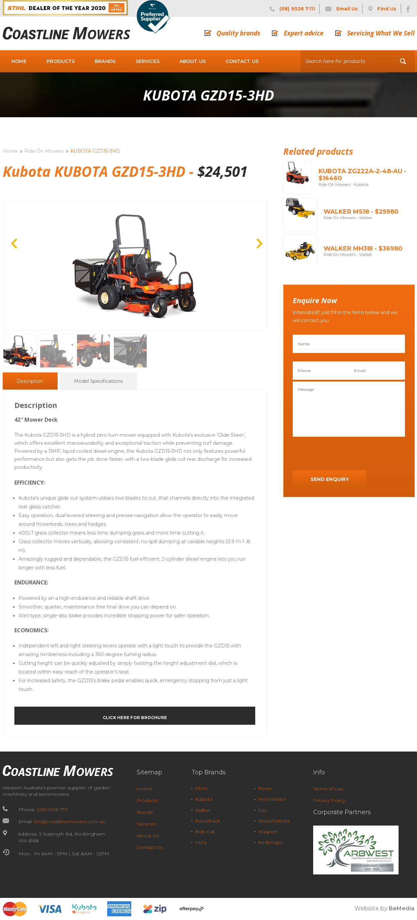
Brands (105, 61)
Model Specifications (98, 381)
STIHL (202, 788)
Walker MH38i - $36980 (363, 248)
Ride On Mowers (44, 151)
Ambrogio (270, 842)
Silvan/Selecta (273, 821)
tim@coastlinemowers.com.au (70, 822)
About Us (193, 61)
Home (19, 61)
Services (147, 61)
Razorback (207, 821)
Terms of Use (328, 789)
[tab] (30, 381)
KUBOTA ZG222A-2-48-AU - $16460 (362, 174)
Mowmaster (272, 799)
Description (29, 381)
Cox (262, 810)
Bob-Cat (205, 832)
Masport (268, 832)
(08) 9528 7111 (52, 809)
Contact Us (242, 61)
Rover (265, 788)
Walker (203, 810)
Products (61, 61)
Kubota (203, 799)
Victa (200, 842)
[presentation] (344, 454)
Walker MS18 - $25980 (361, 211)
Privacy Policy (329, 800)
